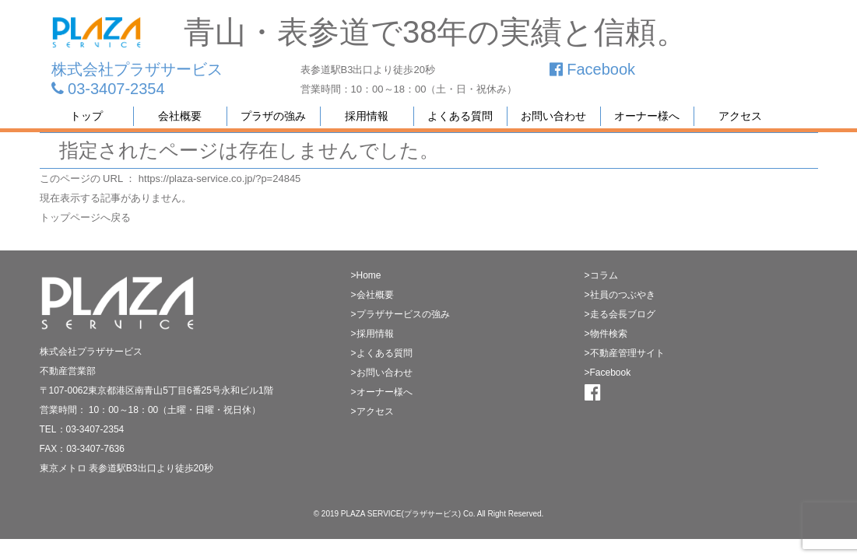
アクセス (740, 116)
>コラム (601, 275)
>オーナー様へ (382, 392)
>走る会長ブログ (620, 314)
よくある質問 (460, 116)
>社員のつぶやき (620, 294)
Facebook (592, 69)
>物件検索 (606, 333)
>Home (366, 275)
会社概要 (180, 116)
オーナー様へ (647, 116)
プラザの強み (273, 116)
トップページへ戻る (85, 217)
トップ (86, 116)
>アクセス (372, 411)
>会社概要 (372, 294)
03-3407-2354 (108, 88)
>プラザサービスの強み (400, 314)
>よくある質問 (382, 353)
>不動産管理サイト (625, 353)
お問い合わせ (553, 116)
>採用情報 (372, 333)
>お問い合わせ (382, 372)
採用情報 (366, 116)
